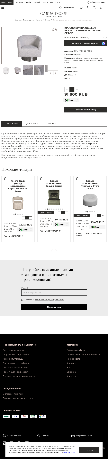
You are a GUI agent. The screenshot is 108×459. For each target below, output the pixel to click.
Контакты (71, 376)
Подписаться (54, 307)
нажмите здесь (69, 452)
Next (56, 250)
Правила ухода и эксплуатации (19, 376)
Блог (69, 367)
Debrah (37, 2)
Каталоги (71, 363)
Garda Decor (6, 2)
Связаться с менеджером (88, 43)
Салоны (45, 436)
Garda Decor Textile (23, 2)
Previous (52, 250)
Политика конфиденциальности (83, 354)
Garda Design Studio (51, 2)
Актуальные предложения (16, 354)
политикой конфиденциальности (49, 300)
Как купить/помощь (13, 359)
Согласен (89, 450)
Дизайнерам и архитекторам (18, 398)
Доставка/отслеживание (15, 367)
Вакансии (71, 372)
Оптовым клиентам (13, 394)
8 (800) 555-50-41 (97, 2)
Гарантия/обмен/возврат (15, 372)
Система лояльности (13, 350)
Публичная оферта (76, 350)
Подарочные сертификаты (17, 363)
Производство (74, 359)
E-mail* (24, 288)
